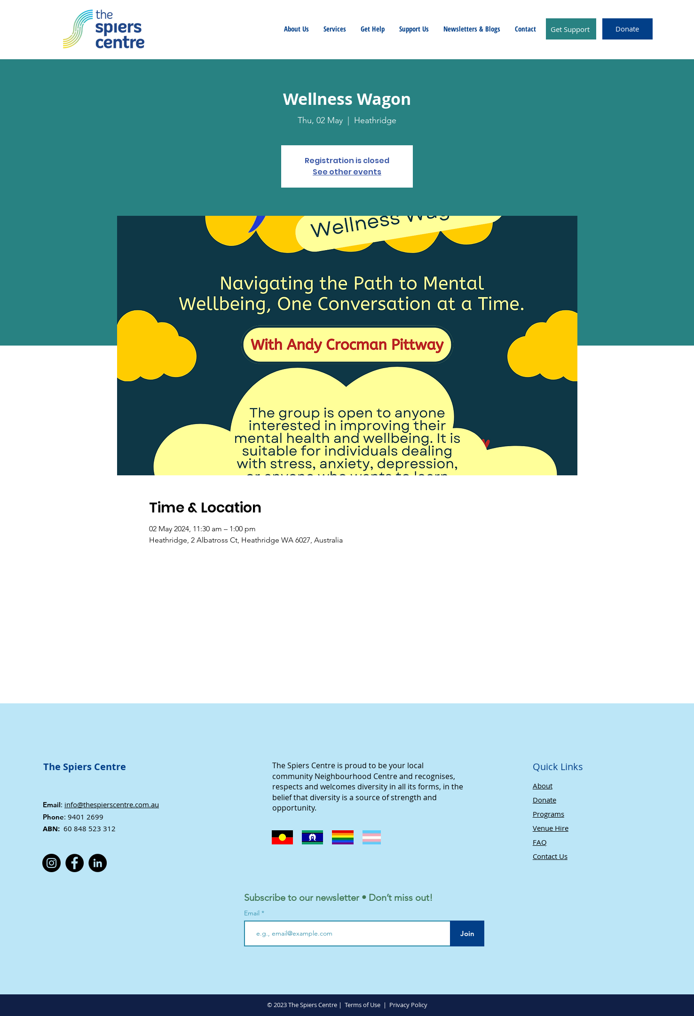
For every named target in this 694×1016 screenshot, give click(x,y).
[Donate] (627, 28)
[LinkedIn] (97, 863)
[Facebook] (74, 863)
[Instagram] (51, 863)
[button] (296, 29)
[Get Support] (571, 28)
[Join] (467, 933)
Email (252, 913)
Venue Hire (550, 828)
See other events (347, 171)
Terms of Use (362, 1004)
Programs (548, 814)
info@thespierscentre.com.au (111, 804)
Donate (544, 799)
